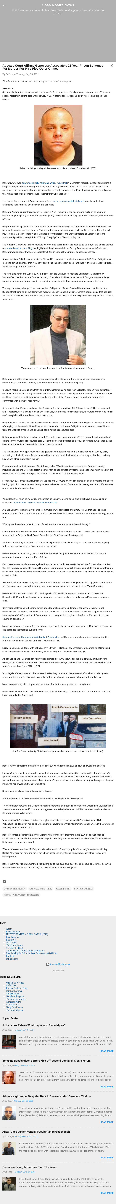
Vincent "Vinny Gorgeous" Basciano (21, 894)
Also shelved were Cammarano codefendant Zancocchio (30, 637)
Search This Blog (14, 948)
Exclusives (11, 939)
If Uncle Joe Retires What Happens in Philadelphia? (34, 1025)
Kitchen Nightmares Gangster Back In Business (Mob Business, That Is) (46, 1096)
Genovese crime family (40, 888)
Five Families (12, 937)
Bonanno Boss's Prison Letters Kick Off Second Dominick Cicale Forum (46, 1060)
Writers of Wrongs (15, 982)
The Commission (14, 945)
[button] (112, 66)
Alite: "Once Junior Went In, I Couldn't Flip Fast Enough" (36, 1131)
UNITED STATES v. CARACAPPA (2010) (27, 934)
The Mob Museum (15, 1010)
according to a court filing (19, 248)
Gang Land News (14, 1007)
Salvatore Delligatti (83, 888)
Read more (107, 1051)
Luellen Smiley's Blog (16, 988)
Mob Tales (11, 985)
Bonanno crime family (15, 888)
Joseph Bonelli (63, 888)
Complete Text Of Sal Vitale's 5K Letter (25, 950)
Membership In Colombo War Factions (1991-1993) (31, 953)
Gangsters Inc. (13, 993)
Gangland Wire (13, 1001)
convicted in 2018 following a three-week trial (44, 183)
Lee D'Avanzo (13, 931)
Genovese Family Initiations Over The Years (29, 1167)
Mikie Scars (12, 958)
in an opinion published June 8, (69, 201)
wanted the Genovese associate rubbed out (35, 502)
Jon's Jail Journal (14, 991)
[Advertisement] (58, 38)
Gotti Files (11, 942)
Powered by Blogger (58, 964)
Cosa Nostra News (58, 5)
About (9, 928)
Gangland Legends (15, 996)
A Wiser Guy (12, 1004)
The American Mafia (16, 999)
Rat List (10, 956)
